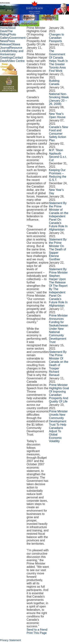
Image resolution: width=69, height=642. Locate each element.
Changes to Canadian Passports (56, 38)
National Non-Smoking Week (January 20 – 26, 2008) (59, 98)
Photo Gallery (8, 36)
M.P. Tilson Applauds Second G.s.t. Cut (58, 155)
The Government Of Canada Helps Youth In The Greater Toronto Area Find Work (58, 60)
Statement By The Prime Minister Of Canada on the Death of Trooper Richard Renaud (58, 363)
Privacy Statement (10, 640)
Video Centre (16, 60)
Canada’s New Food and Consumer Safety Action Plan (58, 133)
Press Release (7, 42)
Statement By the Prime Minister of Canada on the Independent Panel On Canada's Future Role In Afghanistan (58, 216)
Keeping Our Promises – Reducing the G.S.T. (57, 174)
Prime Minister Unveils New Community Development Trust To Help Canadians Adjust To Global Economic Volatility (58, 426)
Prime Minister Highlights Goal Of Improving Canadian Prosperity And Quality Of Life (59, 393)
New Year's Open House (57, 115)
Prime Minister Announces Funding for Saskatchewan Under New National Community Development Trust (58, 329)
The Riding (6, 33)
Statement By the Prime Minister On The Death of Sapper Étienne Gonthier (58, 249)
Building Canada (54, 82)
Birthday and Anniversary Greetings (11, 54)
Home (4, 27)
